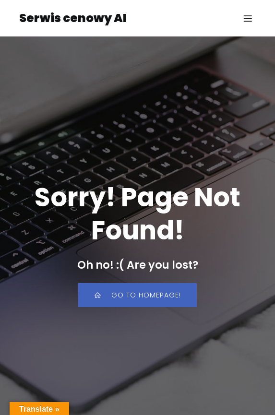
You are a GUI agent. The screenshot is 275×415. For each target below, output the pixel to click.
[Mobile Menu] (247, 18)
